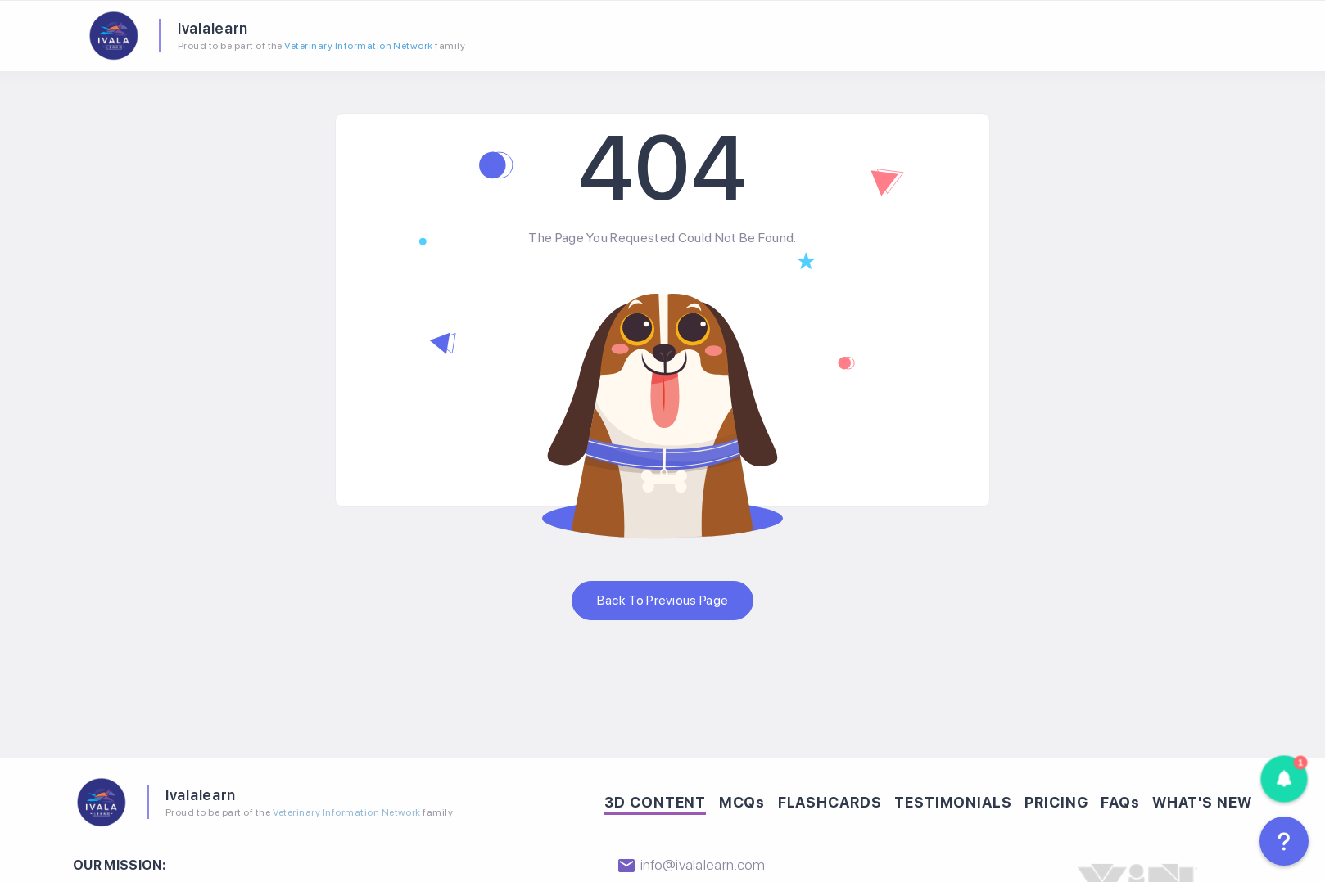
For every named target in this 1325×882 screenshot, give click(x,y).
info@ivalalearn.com (691, 861)
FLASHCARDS (830, 799)
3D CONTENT (655, 799)
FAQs (1120, 799)
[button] (1284, 779)
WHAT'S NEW (1202, 799)
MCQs (742, 799)
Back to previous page (663, 597)
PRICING (1056, 799)
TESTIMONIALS (953, 799)
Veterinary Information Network (355, 44)
